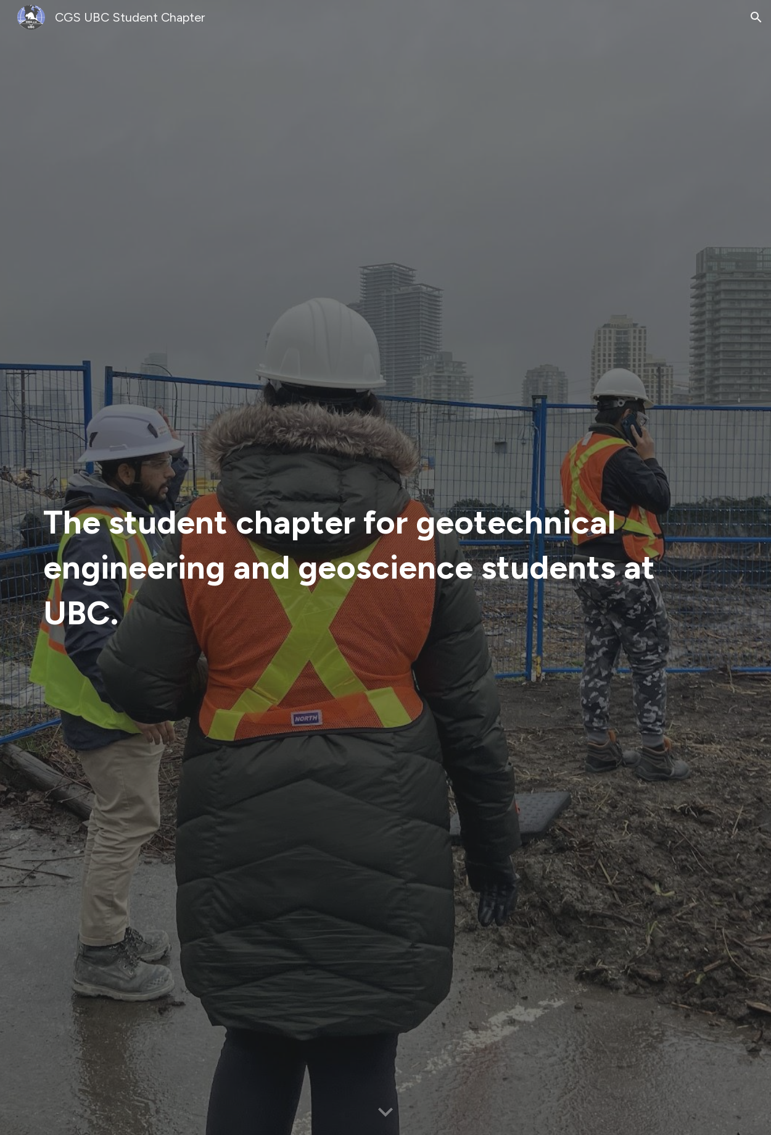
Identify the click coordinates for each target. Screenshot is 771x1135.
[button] (756, 17)
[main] (355, 568)
